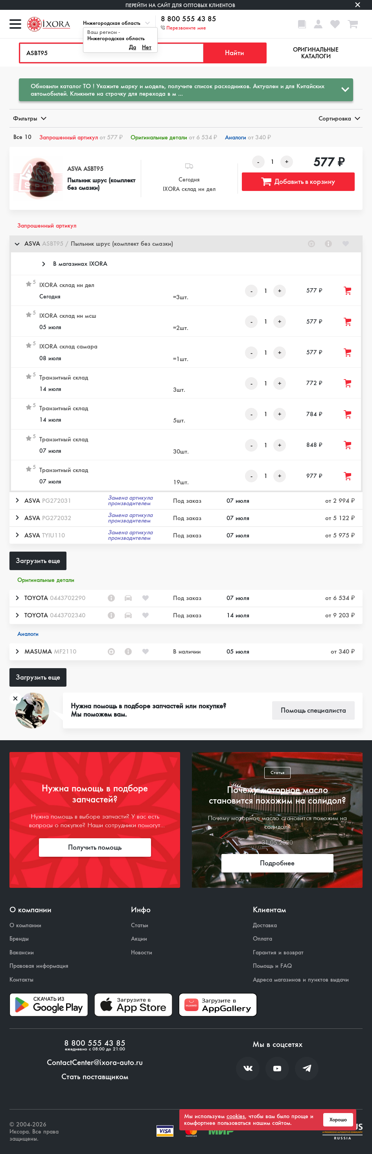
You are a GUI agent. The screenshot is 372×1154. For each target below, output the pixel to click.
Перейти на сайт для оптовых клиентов (180, 5)
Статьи (139, 925)
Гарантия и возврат (278, 952)
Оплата (262, 938)
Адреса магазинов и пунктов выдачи (301, 979)
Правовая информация (38, 966)
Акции (139, 938)
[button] (186, 243)
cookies (236, 1116)
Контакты (21, 979)
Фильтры (29, 118)
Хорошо (338, 1119)
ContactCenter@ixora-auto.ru (95, 1063)
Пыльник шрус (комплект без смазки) (101, 183)
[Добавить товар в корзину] (348, 291)
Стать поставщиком (94, 1077)
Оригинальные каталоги (316, 53)
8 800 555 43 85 (188, 19)
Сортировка (339, 118)
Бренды (19, 938)
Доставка (265, 925)
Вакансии (21, 952)
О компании (25, 925)
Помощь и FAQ (272, 966)
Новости (141, 952)
